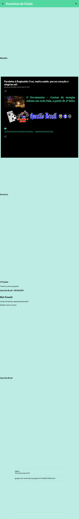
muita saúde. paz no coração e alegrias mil (19, 131)
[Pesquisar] (35, 3)
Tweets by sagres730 (22, 473)
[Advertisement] (39, 175)
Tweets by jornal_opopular (9, 286)
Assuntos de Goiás (19, 4)
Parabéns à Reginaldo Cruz (44, 131)
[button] (5, 91)
